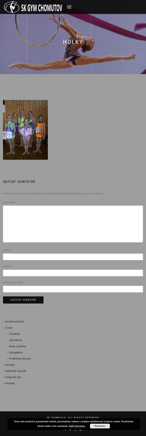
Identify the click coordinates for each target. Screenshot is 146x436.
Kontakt (10, 383)
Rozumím (100, 426)
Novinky (10, 364)
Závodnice (15, 340)
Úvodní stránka (14, 321)
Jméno (8, 250)
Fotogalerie (16, 352)
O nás (8, 327)
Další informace (77, 426)
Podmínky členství (20, 358)
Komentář (9, 202)
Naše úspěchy (17, 346)
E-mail (7, 266)
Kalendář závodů (15, 371)
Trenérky (14, 334)
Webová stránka (13, 282)
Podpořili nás (13, 377)
